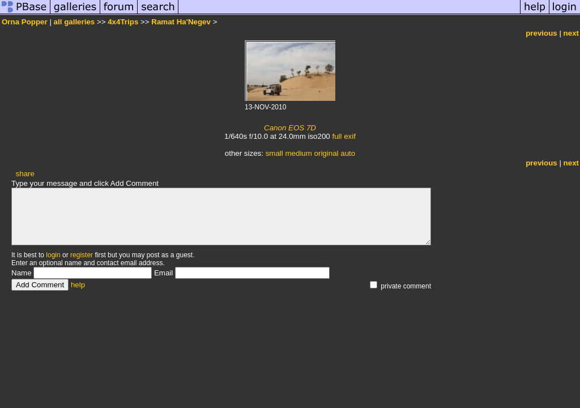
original (326, 153)
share (25, 173)
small (274, 153)
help (78, 284)
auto (347, 153)
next (571, 33)
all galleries (74, 22)
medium (298, 153)
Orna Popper (25, 22)
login (53, 255)
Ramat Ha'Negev (181, 22)
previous (541, 33)
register (81, 255)
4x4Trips (123, 22)
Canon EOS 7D (290, 128)
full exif (343, 136)
